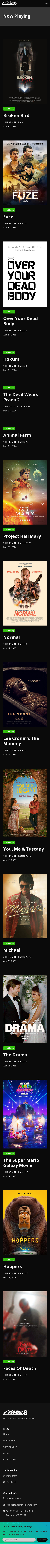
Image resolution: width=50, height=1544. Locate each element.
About (6, 1453)
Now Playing (9, 1440)
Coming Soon (10, 1446)
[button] (46, 3)
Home (6, 1434)
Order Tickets (10, 1459)
